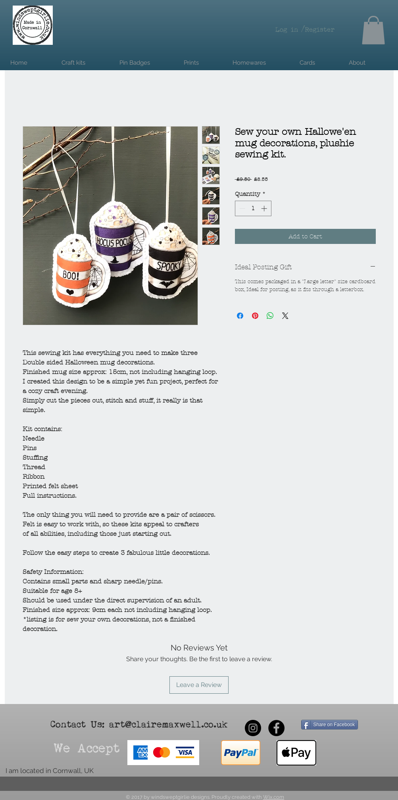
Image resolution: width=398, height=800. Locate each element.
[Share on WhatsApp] (270, 315)
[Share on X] (285, 315)
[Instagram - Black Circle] (253, 728)
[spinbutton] (253, 208)
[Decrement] (241, 208)
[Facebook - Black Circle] (276, 728)
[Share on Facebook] (240, 315)
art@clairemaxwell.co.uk (168, 725)
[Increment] (265, 208)
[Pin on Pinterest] (255, 315)
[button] (373, 30)
